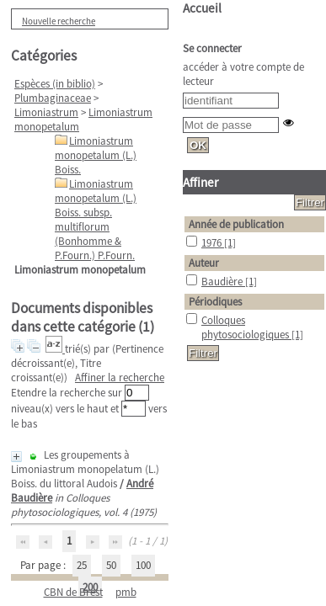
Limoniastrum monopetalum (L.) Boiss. (95, 155)
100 (143, 565)
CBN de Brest (73, 592)
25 (82, 565)
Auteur (204, 263)
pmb (125, 592)
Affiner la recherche (119, 377)
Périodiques (215, 302)
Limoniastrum (46, 112)
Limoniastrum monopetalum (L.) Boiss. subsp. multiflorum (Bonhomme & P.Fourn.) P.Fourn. (95, 220)
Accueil (202, 8)
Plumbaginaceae (52, 98)
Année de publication (236, 224)
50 (111, 565)
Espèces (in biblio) (54, 84)
